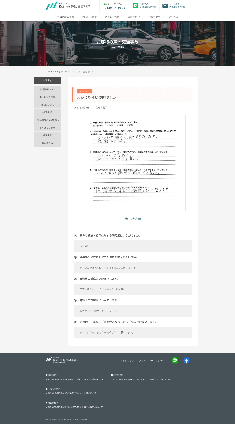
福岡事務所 (53, 374)
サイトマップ (127, 360)
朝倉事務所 (53, 402)
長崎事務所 (118, 374)
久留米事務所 (54, 388)
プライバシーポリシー (151, 360)
